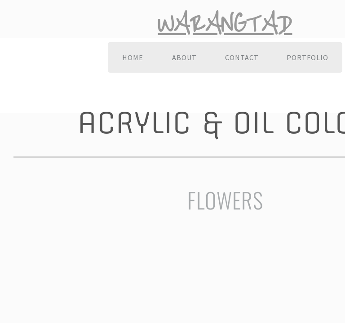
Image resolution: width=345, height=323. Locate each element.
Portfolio (307, 57)
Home (132, 57)
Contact (242, 57)
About (184, 57)
